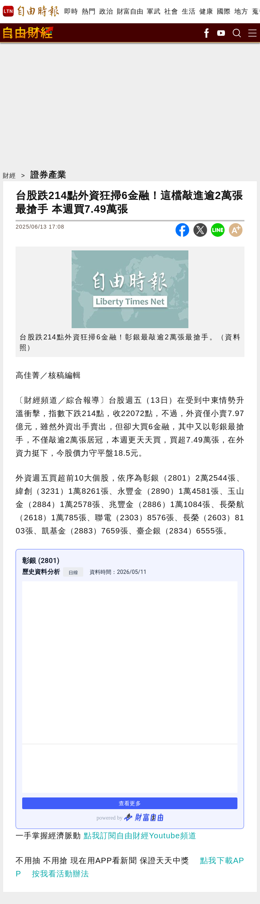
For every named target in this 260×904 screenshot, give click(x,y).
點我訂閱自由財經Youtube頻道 (140, 835)
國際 (223, 11)
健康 (206, 11)
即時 (71, 11)
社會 (171, 11)
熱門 (88, 11)
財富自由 (130, 11)
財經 (9, 175)
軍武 (153, 11)
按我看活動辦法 (60, 873)
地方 (241, 11)
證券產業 (48, 175)
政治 (106, 11)
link (130, 689)
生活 (188, 11)
